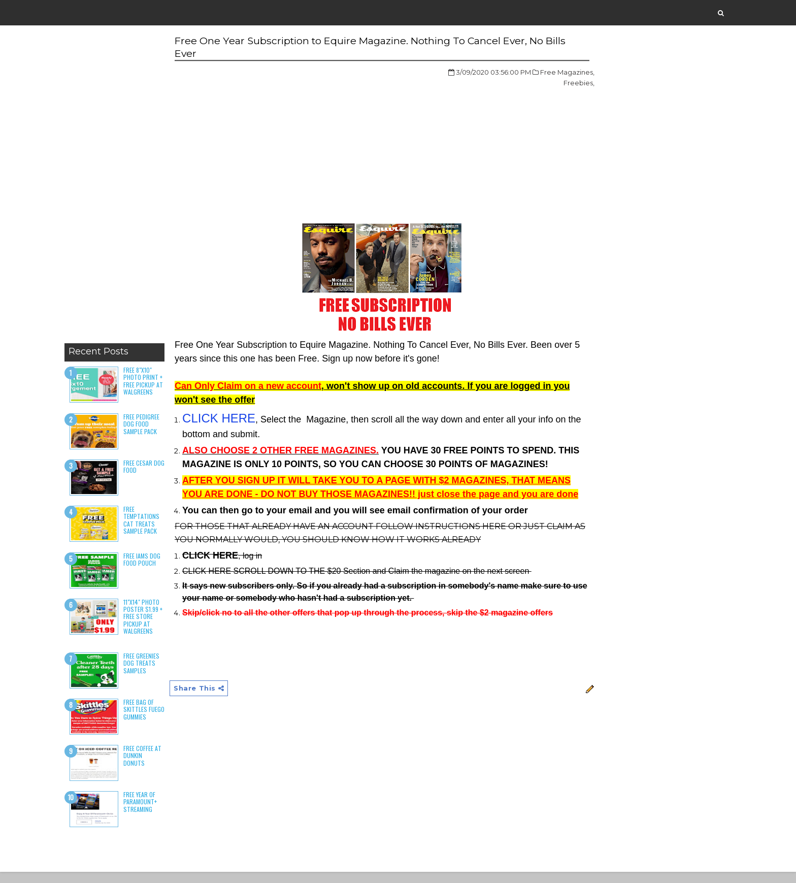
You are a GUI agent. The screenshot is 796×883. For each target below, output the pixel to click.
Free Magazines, (511, 73)
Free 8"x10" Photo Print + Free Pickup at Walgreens (155, 387)
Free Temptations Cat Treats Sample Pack (155, 529)
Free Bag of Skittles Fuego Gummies (152, 722)
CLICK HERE (228, 419)
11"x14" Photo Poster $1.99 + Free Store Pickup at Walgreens (155, 626)
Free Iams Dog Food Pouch (155, 568)
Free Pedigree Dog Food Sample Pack (155, 433)
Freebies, (523, 84)
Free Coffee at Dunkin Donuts (152, 765)
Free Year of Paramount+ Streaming (154, 812)
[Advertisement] (126, 188)
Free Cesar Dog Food (151, 476)
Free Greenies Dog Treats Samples (155, 672)
